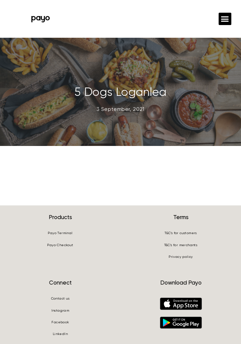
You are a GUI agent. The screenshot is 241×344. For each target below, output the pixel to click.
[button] (225, 19)
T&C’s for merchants (181, 245)
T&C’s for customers (181, 233)
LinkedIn (60, 334)
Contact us (60, 298)
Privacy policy (181, 257)
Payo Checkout (60, 245)
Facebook (60, 322)
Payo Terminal (60, 233)
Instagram (60, 310)
